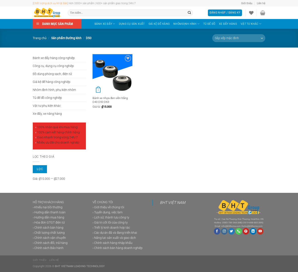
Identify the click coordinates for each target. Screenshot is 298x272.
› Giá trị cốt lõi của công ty (110, 222)
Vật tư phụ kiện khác (47, 106)
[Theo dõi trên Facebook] (217, 231)
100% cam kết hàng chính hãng (58, 132)
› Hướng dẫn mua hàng (48, 217)
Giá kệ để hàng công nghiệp (51, 82)
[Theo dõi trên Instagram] (224, 231)
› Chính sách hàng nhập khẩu (112, 243)
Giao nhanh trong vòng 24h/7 (57, 137)
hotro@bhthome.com (252, 226)
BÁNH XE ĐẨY (105, 24)
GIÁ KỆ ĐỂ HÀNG (159, 23)
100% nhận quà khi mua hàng (57, 127)
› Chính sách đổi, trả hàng (50, 243)
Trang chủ (39, 38)
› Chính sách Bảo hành (48, 248)
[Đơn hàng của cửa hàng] (238, 38)
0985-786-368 (229, 222)
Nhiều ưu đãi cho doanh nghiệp (58, 142)
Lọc (40, 169)
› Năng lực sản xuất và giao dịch (114, 238)
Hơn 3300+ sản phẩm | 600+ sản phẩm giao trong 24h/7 (102, 3)
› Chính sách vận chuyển (49, 238)
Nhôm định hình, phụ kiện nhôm (54, 90)
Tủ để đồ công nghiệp (47, 98)
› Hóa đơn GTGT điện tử (49, 222)
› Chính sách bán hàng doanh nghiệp (118, 248)
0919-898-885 (250, 222)
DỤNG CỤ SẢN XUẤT (132, 23)
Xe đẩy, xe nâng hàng (47, 114)
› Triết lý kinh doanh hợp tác (111, 228)
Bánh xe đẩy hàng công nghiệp (54, 58)
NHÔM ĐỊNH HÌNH (186, 24)
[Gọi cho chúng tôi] (238, 231)
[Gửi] (189, 13)
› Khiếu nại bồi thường (47, 207)
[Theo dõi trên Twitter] (231, 231)
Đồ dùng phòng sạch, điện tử (52, 74)
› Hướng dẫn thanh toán (49, 212)
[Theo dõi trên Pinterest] (246, 231)
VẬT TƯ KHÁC (251, 24)
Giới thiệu (246, 3)
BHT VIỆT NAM (172, 202)
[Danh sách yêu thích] (251, 13)
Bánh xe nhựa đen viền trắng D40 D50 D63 (110, 99)
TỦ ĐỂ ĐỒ (209, 23)
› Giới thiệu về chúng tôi (108, 207)
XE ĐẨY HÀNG (228, 23)
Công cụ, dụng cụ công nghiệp (53, 66)
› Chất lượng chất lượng (49, 233)
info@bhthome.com (231, 226)
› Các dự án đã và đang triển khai (115, 233)
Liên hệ (261, 3)
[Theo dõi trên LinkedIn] (253, 231)
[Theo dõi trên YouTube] (260, 231)
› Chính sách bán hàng (48, 228)
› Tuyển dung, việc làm (107, 212)
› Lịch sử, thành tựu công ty (111, 217)
